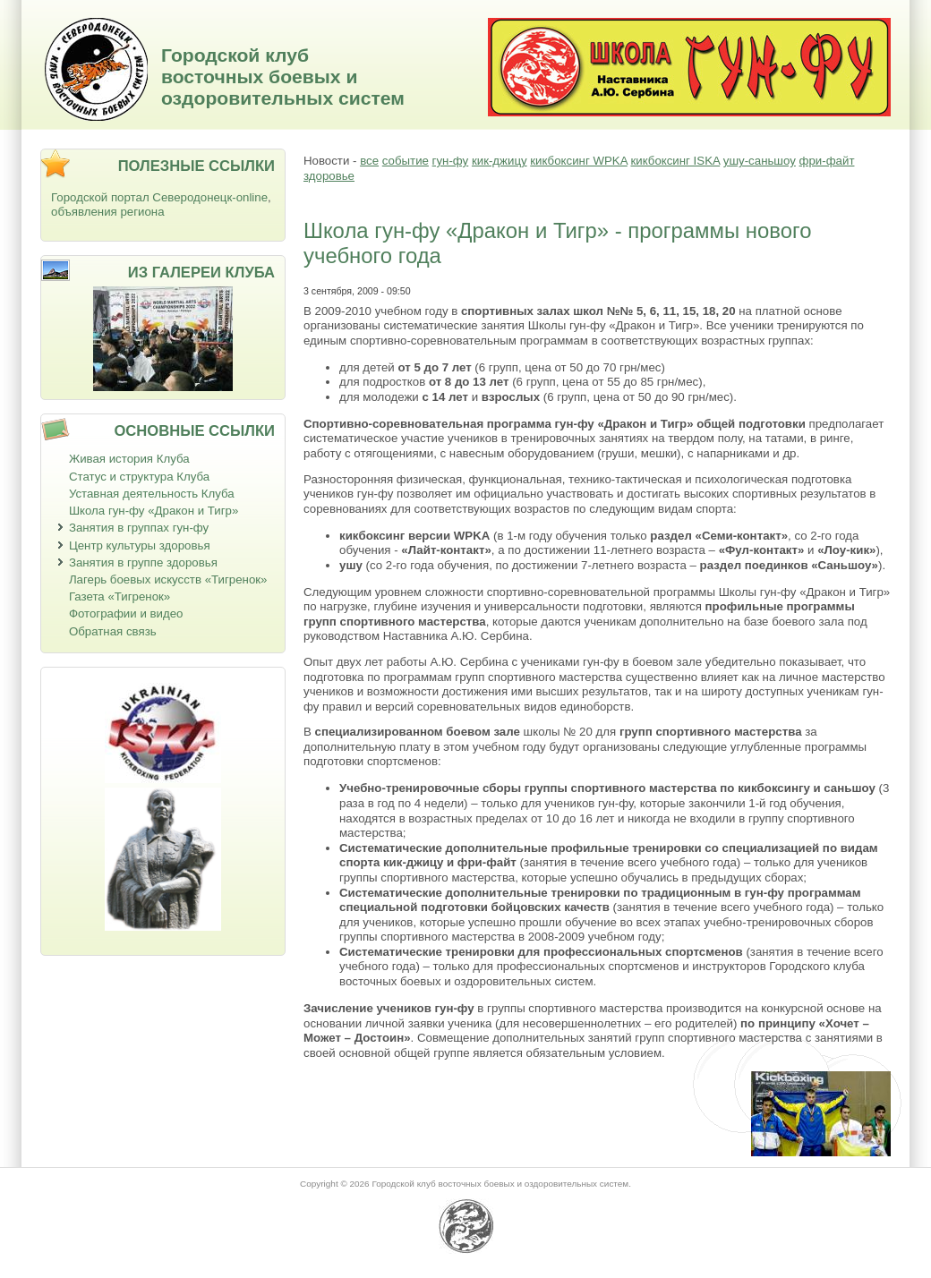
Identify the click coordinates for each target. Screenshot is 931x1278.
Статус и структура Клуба (139, 476)
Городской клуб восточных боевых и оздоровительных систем (283, 76)
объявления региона (108, 211)
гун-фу (450, 160)
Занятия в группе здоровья (143, 562)
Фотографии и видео (126, 613)
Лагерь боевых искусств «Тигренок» (168, 579)
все (369, 160)
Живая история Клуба (129, 458)
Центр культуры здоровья (139, 545)
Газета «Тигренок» (119, 596)
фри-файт (827, 160)
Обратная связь (113, 631)
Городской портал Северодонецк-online (159, 197)
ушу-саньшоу (759, 160)
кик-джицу (499, 160)
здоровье (328, 176)
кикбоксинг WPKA (578, 160)
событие (405, 160)
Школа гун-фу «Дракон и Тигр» (153, 510)
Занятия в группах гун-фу (139, 527)
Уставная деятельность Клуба (152, 493)
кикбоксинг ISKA (675, 160)
